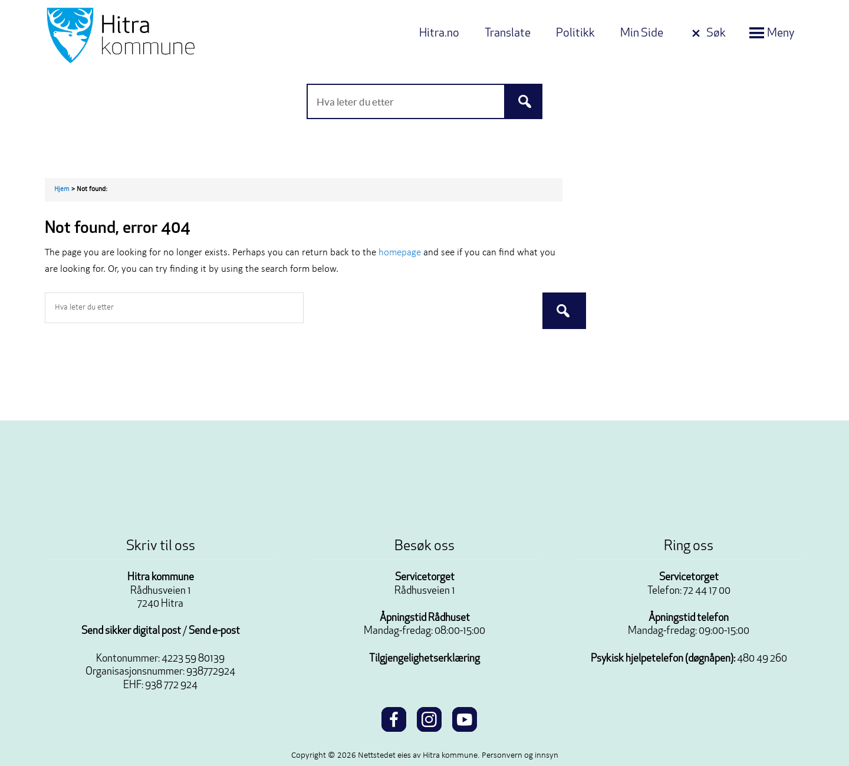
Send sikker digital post (131, 631)
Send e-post (214, 631)
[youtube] (464, 717)
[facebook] (393, 717)
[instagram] (429, 717)
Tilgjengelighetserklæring (424, 659)
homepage (400, 253)
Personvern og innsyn (520, 755)
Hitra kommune (160, 578)
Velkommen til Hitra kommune (157, 35)
